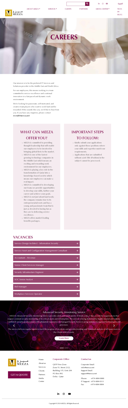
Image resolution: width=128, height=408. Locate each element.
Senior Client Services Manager (46, 274)
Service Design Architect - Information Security (46, 252)
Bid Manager (46, 296)
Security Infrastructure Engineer (46, 281)
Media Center (102, 9)
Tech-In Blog (119, 12)
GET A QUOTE (19, 375)
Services (51, 9)
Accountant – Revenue (46, 267)
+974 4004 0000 (97, 379)
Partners (83, 9)
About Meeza (33, 9)
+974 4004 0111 (97, 382)
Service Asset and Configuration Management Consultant (46, 259)
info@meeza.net (87, 368)
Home (41, 360)
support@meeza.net (89, 374)
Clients (68, 9)
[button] (14, 326)
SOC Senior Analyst (46, 288)
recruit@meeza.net (21, 125)
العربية (120, 3)
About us (42, 363)
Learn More (64, 338)
